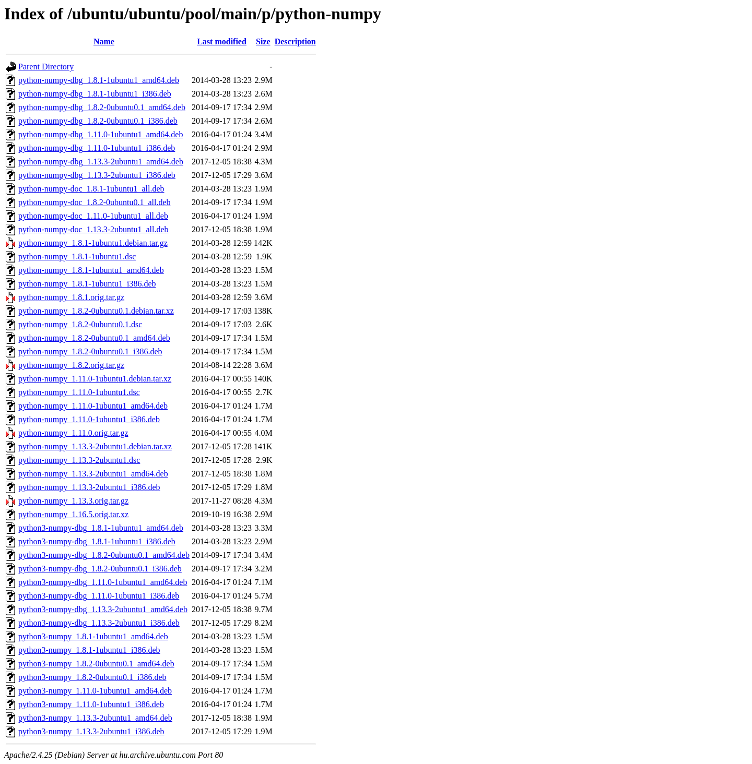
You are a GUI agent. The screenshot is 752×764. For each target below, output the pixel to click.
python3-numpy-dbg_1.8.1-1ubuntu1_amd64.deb (100, 527)
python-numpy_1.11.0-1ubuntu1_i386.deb (89, 419)
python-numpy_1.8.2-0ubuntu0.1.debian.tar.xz (96, 310)
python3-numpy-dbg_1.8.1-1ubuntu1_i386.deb (96, 541)
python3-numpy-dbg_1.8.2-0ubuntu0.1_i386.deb (100, 568)
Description (295, 41)
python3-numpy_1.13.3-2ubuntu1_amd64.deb (95, 717)
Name (103, 41)
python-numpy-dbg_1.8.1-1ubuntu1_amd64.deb (98, 80)
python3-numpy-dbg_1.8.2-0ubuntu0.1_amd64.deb (104, 555)
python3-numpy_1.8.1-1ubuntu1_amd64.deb (93, 636)
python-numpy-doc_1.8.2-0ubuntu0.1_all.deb (94, 202)
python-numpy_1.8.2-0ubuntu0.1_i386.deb (90, 351)
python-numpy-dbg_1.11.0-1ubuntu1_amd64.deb (100, 134)
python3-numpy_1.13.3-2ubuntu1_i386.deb (91, 731)
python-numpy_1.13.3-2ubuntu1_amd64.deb (93, 473)
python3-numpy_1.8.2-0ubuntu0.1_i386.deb (92, 677)
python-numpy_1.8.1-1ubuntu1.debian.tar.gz (93, 242)
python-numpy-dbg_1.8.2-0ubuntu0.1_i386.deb (98, 120)
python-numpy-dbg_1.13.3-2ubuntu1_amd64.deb (100, 161)
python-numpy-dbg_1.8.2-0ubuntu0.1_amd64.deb (101, 107)
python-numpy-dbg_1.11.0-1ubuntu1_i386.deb (96, 148)
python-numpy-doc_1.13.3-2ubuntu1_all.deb (93, 229)
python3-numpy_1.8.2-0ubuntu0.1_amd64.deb (96, 663)
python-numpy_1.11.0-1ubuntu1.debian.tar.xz (94, 378)
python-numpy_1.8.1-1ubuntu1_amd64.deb (91, 270)
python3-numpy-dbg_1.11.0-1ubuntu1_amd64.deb (102, 582)
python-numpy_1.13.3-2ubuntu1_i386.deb (89, 487)
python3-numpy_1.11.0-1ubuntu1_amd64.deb (95, 690)
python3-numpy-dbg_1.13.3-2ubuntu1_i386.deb (99, 622)
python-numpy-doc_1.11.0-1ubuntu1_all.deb (93, 215)
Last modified (221, 41)
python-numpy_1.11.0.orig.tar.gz (73, 432)
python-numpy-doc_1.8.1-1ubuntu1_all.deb (91, 188)
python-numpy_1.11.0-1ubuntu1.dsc (79, 392)
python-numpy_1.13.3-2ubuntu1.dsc (79, 460)
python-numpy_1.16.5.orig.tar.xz (73, 514)
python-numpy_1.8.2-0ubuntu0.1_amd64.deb (94, 337)
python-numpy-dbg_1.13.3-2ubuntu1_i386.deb (96, 175)
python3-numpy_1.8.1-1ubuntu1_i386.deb (89, 650)
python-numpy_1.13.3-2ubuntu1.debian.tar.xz (95, 446)
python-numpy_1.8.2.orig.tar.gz (71, 365)
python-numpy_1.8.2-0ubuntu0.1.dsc (80, 324)
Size (263, 41)
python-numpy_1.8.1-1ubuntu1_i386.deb (87, 283)
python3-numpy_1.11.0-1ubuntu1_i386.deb (91, 704)
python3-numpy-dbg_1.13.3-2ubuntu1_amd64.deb (102, 609)
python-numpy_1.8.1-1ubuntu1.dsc (77, 256)
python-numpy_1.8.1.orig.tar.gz (71, 297)
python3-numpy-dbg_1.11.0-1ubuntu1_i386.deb (98, 595)
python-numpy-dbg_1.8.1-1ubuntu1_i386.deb (94, 93)
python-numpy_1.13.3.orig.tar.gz (73, 500)
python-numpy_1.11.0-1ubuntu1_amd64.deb (93, 405)
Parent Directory (46, 66)
